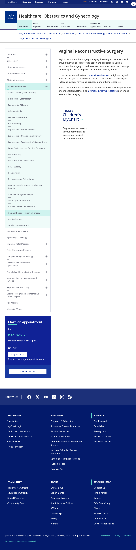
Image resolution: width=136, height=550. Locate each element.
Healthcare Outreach (18, 487)
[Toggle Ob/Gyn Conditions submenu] (46, 80)
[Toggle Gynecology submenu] (46, 61)
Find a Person (100, 492)
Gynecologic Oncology (17, 237)
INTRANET (104, 4)
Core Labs (99, 426)
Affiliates (55, 508)
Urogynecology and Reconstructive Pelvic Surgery (23, 295)
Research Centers (102, 436)
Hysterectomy (14, 123)
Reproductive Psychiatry (18, 287)
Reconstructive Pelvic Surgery (22, 179)
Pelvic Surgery (14, 166)
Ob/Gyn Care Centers (16, 67)
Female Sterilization (17, 117)
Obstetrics (11, 54)
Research (39, 3)
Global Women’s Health (18, 231)
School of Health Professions (65, 458)
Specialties (23, 26)
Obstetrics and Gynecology (91, 33)
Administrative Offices (62, 503)
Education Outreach (17, 492)
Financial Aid (57, 469)
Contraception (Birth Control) (22, 92)
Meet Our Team (14, 309)
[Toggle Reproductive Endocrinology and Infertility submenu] (46, 280)
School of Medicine (60, 436)
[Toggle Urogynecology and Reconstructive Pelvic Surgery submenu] (46, 295)
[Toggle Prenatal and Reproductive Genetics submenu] (46, 272)
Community (54, 3)
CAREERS (93, 4)
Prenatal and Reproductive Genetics (23, 272)
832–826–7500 (19, 334)
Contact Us (99, 487)
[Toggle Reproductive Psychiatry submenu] (46, 287)
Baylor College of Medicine (32, 33)
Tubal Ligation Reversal (19, 200)
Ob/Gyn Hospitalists (16, 73)
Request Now (17, 355)
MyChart (108, 26)
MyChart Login (14, 426)
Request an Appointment (95, 25)
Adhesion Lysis (15, 111)
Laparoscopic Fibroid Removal (22, 129)
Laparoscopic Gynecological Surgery (24, 136)
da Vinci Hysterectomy (18, 225)
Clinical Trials (81, 26)
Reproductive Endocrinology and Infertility (22, 279)
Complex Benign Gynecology (20, 256)
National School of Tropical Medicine (64, 452)
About (66, 3)
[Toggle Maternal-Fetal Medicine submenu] (46, 244)
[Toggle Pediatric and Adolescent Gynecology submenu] (46, 264)
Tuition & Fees (58, 463)
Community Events (16, 503)
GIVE (85, 4)
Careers (97, 498)
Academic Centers (60, 498)
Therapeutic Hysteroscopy (20, 194)
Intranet (127, 535)
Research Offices (102, 441)
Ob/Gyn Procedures (118, 33)
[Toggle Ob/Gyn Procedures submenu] (46, 86)
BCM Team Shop (102, 503)
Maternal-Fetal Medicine (18, 244)
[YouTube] (122, 3)
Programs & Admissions (63, 421)
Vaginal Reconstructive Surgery (35, 38)
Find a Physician (37, 25)
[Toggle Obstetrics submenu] (46, 54)
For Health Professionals (19, 436)
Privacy (117, 535)
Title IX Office (101, 513)
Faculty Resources (60, 431)
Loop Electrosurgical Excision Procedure (26, 148)
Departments (57, 492)
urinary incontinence (98, 75)
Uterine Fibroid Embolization (21, 206)
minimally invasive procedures (103, 90)
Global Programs (15, 498)
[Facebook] (112, 3)
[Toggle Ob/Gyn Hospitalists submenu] (46, 73)
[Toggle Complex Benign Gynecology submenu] (46, 256)
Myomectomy (14, 154)
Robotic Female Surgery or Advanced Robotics (25, 186)
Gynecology (12, 61)
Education (26, 3)
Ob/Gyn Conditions (15, 80)
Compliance (100, 518)
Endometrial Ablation (18, 105)
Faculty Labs (100, 431)
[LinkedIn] (127, 3)
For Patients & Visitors (18, 431)
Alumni (54, 523)
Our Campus (57, 487)
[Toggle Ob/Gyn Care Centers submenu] (46, 67)
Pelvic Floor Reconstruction (21, 160)
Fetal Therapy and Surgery (19, 250)
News (120, 26)
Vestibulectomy (15, 219)
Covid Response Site (104, 523)
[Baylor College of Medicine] (11, 17)
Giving (54, 518)
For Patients (52, 26)
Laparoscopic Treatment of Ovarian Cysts (27, 142)
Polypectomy (14, 173)
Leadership (56, 513)
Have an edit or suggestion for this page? (20, 541)
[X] (117, 3)
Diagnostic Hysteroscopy (19, 98)
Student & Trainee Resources (65, 426)
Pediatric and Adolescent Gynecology (18, 264)
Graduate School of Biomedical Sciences (66, 443)
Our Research (100, 421)
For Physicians (65, 25)
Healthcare (12, 3)
